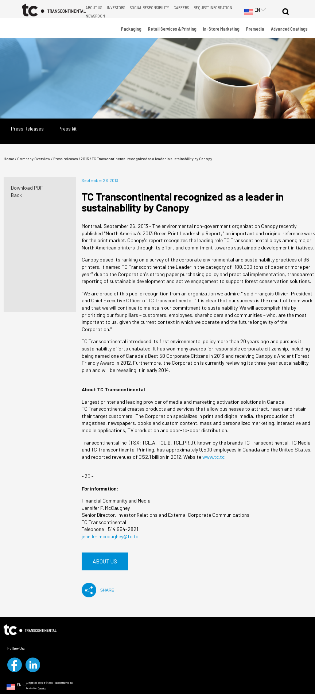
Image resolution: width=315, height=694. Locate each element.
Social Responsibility (149, 7)
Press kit (67, 129)
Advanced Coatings (289, 28)
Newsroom (95, 15)
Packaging (131, 28)
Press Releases (27, 129)
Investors (116, 7)
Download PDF (27, 188)
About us (105, 561)
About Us (94, 7)
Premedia (255, 28)
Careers (181, 7)
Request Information (213, 7)
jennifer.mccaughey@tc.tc (110, 536)
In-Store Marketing (221, 28)
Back (16, 195)
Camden (42, 688)
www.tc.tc (213, 457)
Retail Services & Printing (172, 28)
